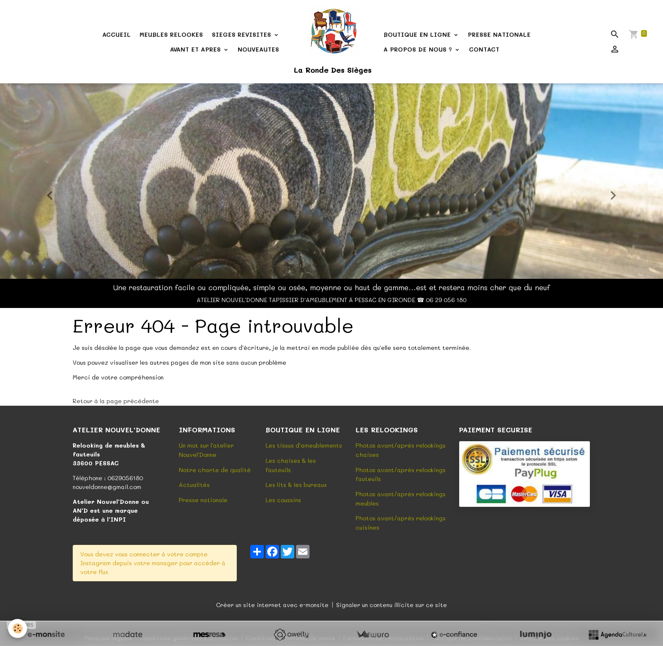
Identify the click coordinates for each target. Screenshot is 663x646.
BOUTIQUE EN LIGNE (418, 34)
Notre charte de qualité (215, 469)
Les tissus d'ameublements (304, 445)
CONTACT (484, 49)
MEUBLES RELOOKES (171, 34)
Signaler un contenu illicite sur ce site (391, 602)
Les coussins (283, 499)
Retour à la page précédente (116, 401)
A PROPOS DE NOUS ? (419, 49)
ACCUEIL (116, 34)
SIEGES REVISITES (242, 34)
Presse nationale (203, 499)
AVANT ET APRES (196, 49)
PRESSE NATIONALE (499, 34)
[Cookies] (17, 628)
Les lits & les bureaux (296, 484)
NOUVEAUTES (258, 49)
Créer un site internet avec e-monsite (272, 602)
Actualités (194, 484)
